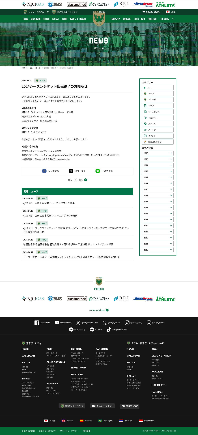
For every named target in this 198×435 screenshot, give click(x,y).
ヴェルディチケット (105, 406)
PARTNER (152, 19)
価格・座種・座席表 (134, 382)
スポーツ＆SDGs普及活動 (80, 358)
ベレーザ (152, 99)
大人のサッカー (76, 356)
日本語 (49, 420)
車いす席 (25, 391)
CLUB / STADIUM (78, 19)
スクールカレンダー (78, 361)
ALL (150, 87)
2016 (146, 213)
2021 (146, 183)
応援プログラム (101, 364)
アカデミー (153, 117)
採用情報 (86, 431)
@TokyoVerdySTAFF (87, 322)
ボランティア (51, 374)
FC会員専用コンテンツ (104, 356)
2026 (146, 153)
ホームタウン (153, 111)
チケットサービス (133, 388)
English (67, 420)
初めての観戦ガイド (29, 372)
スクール (152, 123)
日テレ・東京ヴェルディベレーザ (147, 343)
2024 (146, 165)
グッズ (98, 358)
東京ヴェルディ (33, 343)
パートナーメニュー (78, 381)
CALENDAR (36, 19)
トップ (42, 80)
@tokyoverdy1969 (117, 329)
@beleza (96, 329)
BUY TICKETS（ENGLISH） (31, 396)
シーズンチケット (28, 382)
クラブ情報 (50, 366)
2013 (146, 231)
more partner (97, 310)
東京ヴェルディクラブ (67, 11)
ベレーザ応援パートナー (160, 398)
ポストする (80, 171)
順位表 (24, 369)
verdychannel (63, 322)
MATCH (46, 19)
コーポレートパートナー (79, 378)
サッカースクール (77, 353)
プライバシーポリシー (69, 431)
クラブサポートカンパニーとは (82, 384)
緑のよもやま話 (154, 142)
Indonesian (146, 420)
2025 (146, 159)
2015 (146, 219)
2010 (146, 249)
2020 (146, 189)
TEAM (64, 19)
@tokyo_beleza (111, 322)
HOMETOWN (139, 19)
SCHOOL (127, 19)
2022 (146, 177)
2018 (146, 201)
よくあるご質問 (28, 431)
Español (86, 420)
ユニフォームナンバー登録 (55, 356)
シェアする (53, 171)
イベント (152, 135)
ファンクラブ (100, 353)
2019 (146, 195)
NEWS (25, 19)
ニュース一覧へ (75, 179)
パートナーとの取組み (79, 390)
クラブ (151, 105)
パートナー (153, 129)
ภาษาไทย (125, 420)
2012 (146, 237)
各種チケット (26, 394)
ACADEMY (115, 19)
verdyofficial (42, 322)
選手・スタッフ (51, 353)
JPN (170, 11)
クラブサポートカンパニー (80, 387)
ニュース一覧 (35, 68)
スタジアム (50, 369)
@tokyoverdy (77, 329)
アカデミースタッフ (53, 393)
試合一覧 (25, 367)
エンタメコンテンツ (103, 361)
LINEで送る (107, 171)
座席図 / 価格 (26, 385)
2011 (146, 243)
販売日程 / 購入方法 (28, 388)
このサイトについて (47, 431)
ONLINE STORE (153, 12)
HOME (24, 68)
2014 (146, 225)
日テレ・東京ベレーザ (39, 11)
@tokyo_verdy (133, 322)
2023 (146, 171)
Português (105, 420)
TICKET (55, 19)
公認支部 (49, 377)
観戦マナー (50, 371)
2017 (146, 207)
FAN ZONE (164, 19)
